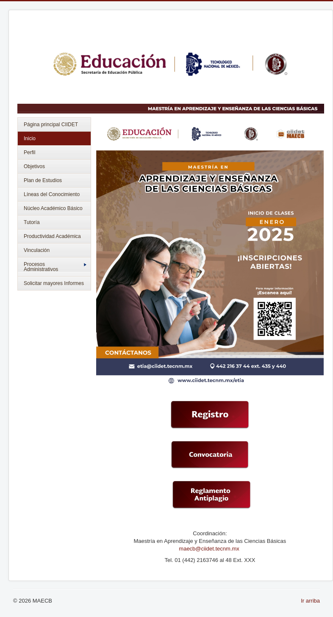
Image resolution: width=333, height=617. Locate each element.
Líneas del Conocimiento (52, 194)
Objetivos (34, 166)
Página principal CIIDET (51, 124)
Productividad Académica (52, 236)
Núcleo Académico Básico (53, 208)
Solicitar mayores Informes (54, 283)
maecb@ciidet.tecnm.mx (210, 548)
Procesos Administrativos (55, 266)
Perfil (29, 152)
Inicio (30, 138)
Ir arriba (310, 601)
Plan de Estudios (43, 180)
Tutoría (32, 222)
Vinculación (37, 250)
